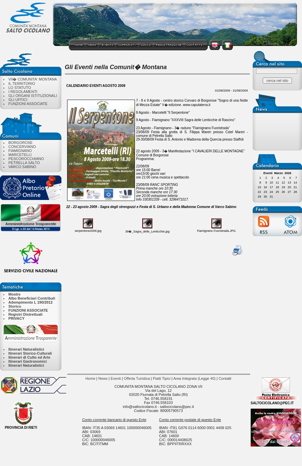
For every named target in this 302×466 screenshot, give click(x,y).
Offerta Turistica (137, 378)
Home (90, 378)
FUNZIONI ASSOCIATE (28, 104)
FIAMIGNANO (20, 151)
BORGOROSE (20, 143)
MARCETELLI (20, 155)
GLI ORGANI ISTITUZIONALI (32, 96)
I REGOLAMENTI (22, 92)
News (103, 378)
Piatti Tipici (161, 378)
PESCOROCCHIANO (26, 159)
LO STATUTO (19, 88)
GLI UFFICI (17, 100)
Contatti (224, 378)
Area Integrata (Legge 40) (194, 378)
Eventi (116, 378)
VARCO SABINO (22, 167)
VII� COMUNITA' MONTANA (32, 79)
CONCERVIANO (22, 147)
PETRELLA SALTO (24, 163)
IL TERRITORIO (21, 84)
